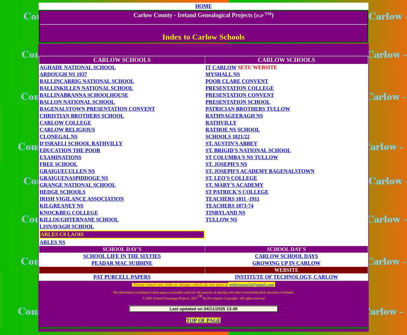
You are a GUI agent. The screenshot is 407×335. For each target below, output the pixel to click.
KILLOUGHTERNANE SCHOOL (79, 219)
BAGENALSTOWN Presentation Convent (97, 109)
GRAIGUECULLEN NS (67, 171)
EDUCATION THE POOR (70, 150)
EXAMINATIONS (60, 157)
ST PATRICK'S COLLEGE (236, 192)
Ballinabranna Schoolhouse (84, 95)
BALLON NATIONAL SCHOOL (77, 102)
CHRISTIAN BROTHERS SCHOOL (82, 116)
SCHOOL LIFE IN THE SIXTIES (122, 256)
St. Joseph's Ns (226, 164)
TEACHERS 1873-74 (229, 206)
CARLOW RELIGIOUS (67, 129)
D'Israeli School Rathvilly (81, 143)
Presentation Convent (239, 95)
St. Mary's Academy (234, 185)
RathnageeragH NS (234, 116)
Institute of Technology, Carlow (286, 277)
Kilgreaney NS (61, 206)
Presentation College (239, 88)
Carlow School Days (286, 256)
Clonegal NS (59, 136)
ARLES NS (52, 242)
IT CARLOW (220, 67)
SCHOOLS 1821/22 (227, 136)
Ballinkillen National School (86, 88)
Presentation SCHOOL (237, 102)
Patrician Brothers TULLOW (247, 109)
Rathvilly (220, 123)
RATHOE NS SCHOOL (232, 129)
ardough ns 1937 (63, 74)
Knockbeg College (69, 212)
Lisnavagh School (67, 226)
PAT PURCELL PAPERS (122, 277)
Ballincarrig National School (87, 81)
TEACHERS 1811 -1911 (232, 199)
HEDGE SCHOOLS (62, 192)
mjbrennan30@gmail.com (251, 284)
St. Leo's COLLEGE (231, 178)
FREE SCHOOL (59, 164)
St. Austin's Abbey (231, 143)
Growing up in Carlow (286, 263)
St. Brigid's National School (248, 150)
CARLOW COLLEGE (65, 123)
